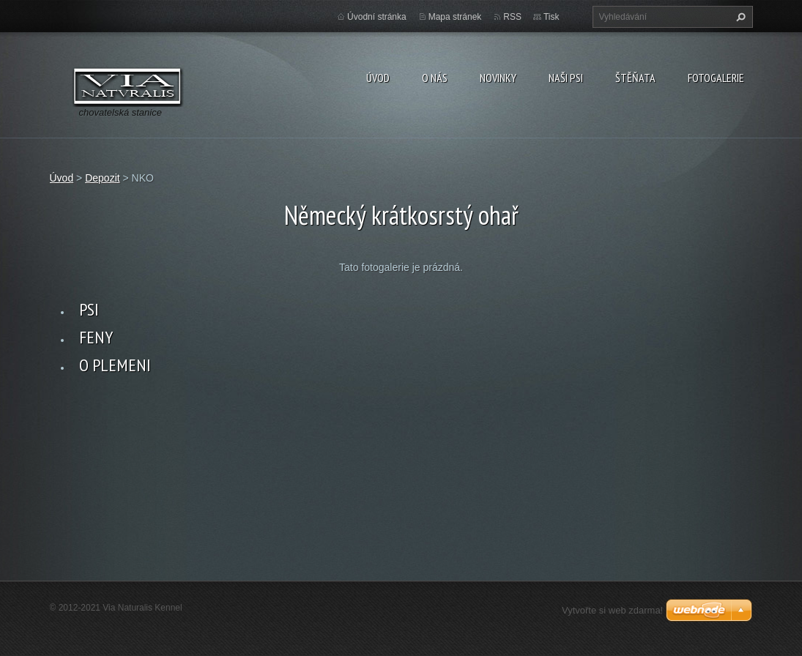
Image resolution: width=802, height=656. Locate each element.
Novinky (498, 77)
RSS (512, 17)
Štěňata (635, 77)
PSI (89, 309)
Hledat (739, 17)
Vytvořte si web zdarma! (612, 610)
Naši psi (566, 77)
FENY (96, 337)
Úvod (378, 77)
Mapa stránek (455, 17)
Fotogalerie (716, 77)
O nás (435, 77)
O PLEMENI (115, 365)
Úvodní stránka (376, 17)
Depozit (102, 178)
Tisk (551, 17)
